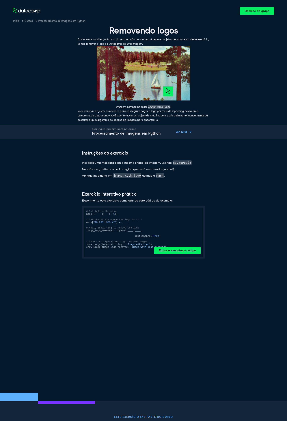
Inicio (16, 20)
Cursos (29, 20)
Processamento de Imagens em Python (61, 20)
